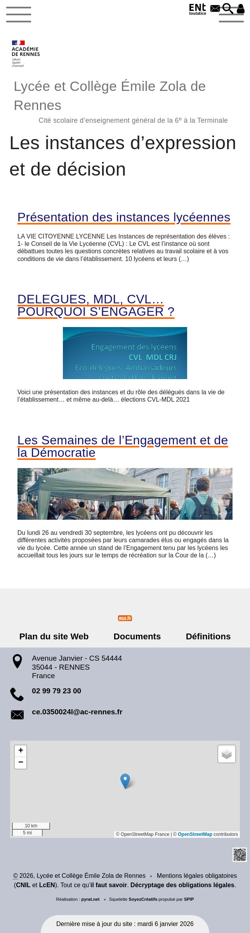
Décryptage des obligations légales (182, 885)
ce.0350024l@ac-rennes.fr (77, 712)
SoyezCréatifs (142, 899)
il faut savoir (108, 885)
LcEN (47, 885)
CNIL (23, 885)
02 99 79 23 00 (56, 691)
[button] (227, 9)
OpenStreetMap (195, 834)
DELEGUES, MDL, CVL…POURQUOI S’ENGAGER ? (96, 305)
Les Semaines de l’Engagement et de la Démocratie (122, 446)
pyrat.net (90, 899)
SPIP (189, 899)
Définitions (203, 636)
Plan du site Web (59, 636)
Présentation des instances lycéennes (124, 217)
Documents (137, 636)
